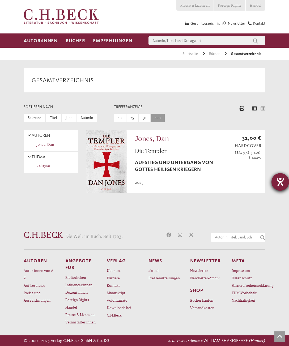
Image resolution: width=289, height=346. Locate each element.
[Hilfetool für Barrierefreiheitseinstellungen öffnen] (280, 182)
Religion (42, 166)
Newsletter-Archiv (204, 278)
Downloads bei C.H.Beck (119, 311)
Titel (53, 118)
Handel (255, 5)
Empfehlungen (112, 41)
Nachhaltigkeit (243, 300)
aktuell (154, 270)
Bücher (75, 41)
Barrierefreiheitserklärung (248, 285)
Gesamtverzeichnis (246, 54)
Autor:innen (41, 41)
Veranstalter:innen (80, 322)
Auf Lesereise (34, 285)
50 (144, 118)
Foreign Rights (229, 5)
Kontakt (113, 285)
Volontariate (117, 300)
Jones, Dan (44, 144)
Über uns (114, 270)
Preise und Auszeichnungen (37, 296)
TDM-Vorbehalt (244, 293)
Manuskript (116, 293)
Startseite (190, 54)
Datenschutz (242, 278)
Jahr (69, 118)
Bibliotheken (75, 277)
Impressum (241, 270)
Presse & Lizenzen (195, 5)
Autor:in (86, 118)
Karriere (113, 278)
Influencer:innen (78, 285)
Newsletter (199, 270)
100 (158, 118)
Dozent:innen (76, 292)
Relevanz (34, 118)
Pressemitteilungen (164, 278)
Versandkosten (202, 307)
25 (132, 118)
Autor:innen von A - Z (39, 274)
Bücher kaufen (201, 300)
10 (120, 118)
